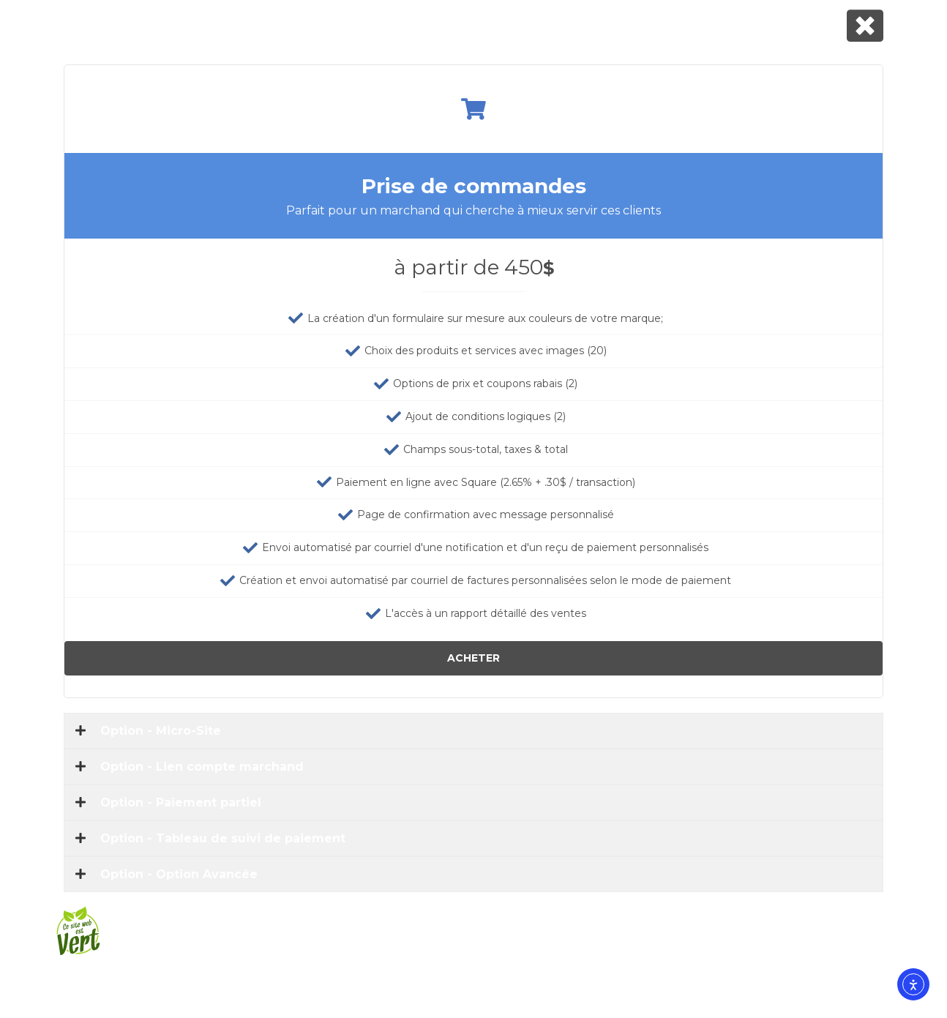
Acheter (473, 658)
